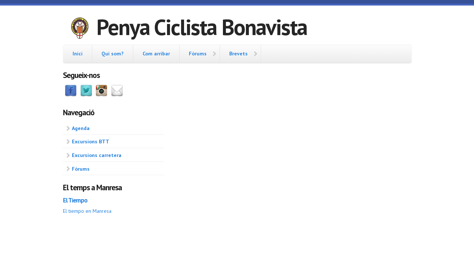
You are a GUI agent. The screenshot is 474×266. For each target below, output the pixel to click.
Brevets (238, 53)
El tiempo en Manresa (87, 211)
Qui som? (112, 53)
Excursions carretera (96, 155)
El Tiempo (75, 200)
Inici (78, 53)
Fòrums (198, 53)
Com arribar (156, 53)
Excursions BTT (90, 141)
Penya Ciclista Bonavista (201, 27)
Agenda (81, 128)
